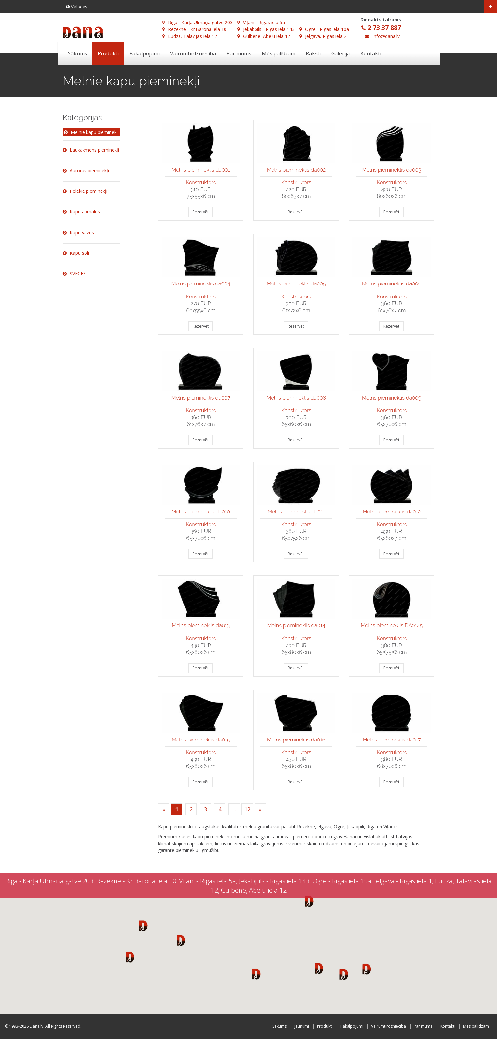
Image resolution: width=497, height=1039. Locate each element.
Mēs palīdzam (278, 53)
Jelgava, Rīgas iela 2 (323, 36)
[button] (143, 925)
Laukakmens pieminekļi (91, 150)
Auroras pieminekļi (86, 170)
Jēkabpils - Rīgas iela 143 (266, 29)
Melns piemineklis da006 (392, 284)
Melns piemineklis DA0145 (392, 625)
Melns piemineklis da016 (296, 740)
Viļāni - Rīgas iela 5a (261, 22)
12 (247, 809)
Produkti (108, 53)
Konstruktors (201, 182)
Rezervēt (201, 212)
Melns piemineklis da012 (392, 512)
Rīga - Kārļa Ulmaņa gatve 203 (197, 22)
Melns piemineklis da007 (200, 398)
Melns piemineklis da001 (201, 170)
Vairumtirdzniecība (193, 53)
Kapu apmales (81, 211)
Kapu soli (76, 253)
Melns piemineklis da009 (391, 398)
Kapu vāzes (78, 232)
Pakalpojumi (144, 53)
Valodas (76, 6)
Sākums (77, 53)
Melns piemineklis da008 (296, 398)
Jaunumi (301, 1026)
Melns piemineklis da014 (296, 625)
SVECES (74, 273)
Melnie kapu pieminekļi (91, 132)
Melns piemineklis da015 (201, 740)
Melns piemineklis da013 (201, 625)
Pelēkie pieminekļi (85, 191)
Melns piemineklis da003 (391, 170)
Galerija (340, 53)
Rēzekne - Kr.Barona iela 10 (194, 29)
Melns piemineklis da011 (296, 512)
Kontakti (370, 53)
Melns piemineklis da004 (200, 284)
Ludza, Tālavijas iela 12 (189, 36)
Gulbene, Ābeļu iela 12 (263, 36)
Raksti (313, 53)
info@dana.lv (386, 36)
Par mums (238, 53)
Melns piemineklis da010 (201, 512)
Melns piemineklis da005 (296, 284)
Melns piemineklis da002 (296, 170)
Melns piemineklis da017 (392, 740)
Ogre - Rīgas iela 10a (324, 29)
